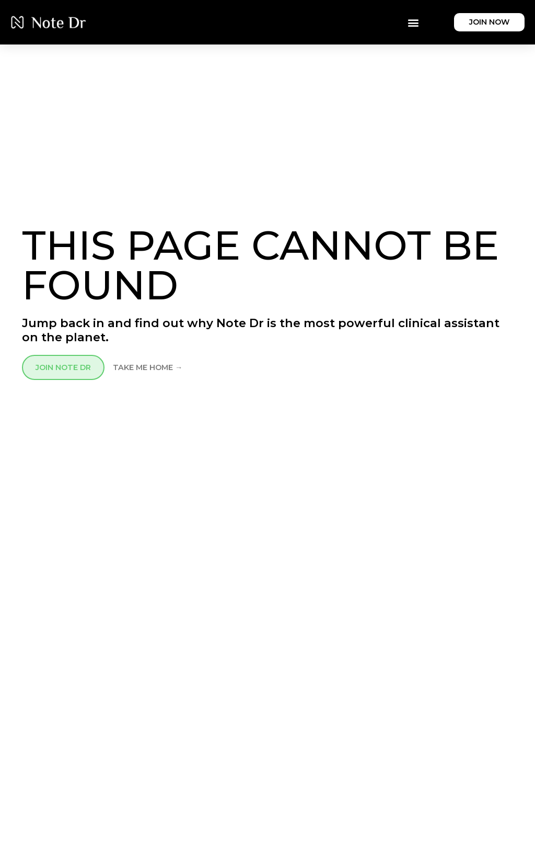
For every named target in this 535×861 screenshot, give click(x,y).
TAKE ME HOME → (147, 367)
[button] (413, 22)
